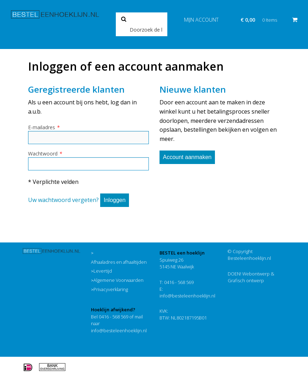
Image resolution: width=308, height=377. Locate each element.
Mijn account (201, 19)
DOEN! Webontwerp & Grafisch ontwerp (251, 277)
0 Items (269, 20)
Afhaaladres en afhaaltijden (119, 262)
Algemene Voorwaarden (118, 280)
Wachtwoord (45, 153)
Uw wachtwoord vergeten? (63, 200)
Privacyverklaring (110, 289)
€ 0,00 (248, 19)
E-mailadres (44, 127)
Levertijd (102, 271)
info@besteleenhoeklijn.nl (119, 330)
